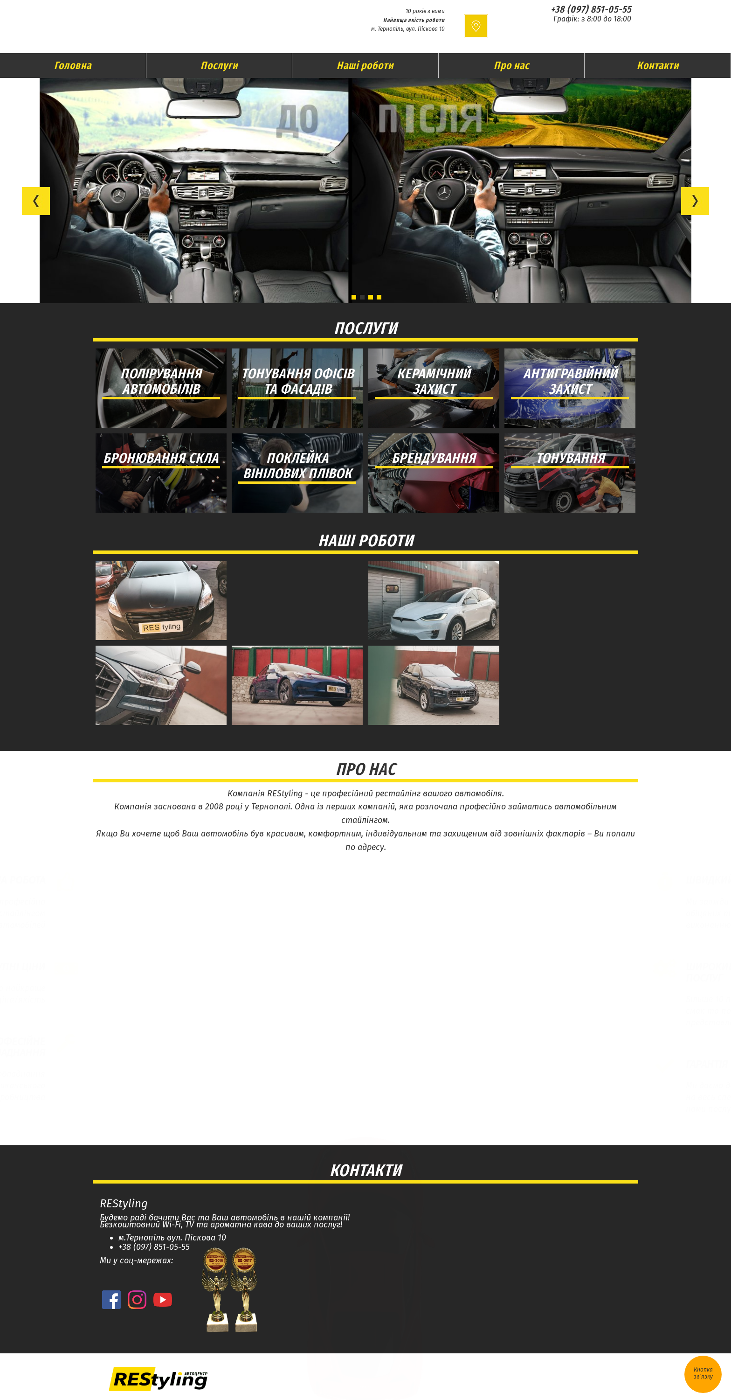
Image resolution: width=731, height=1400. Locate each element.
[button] (36, 201)
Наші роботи (365, 65)
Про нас (511, 65)
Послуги (219, 65)
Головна (72, 65)
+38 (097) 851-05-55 (591, 9)
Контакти (658, 65)
